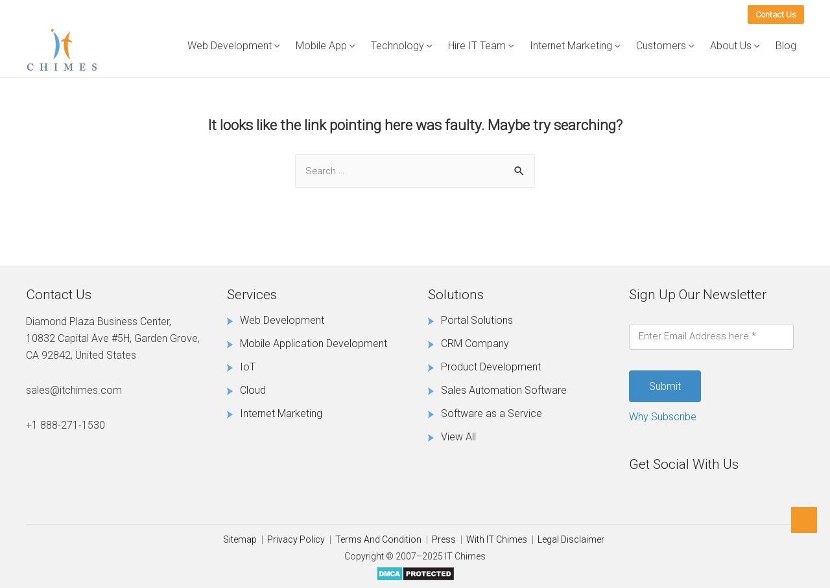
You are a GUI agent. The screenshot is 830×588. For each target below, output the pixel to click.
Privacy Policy (296, 539)
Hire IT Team (477, 46)
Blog (786, 46)
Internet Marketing (571, 46)
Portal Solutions (477, 320)
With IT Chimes (496, 539)
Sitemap (240, 539)
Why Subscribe (662, 417)
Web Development (229, 46)
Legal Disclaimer (571, 539)
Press (444, 539)
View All (458, 437)
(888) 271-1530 (685, 13)
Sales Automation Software (504, 390)
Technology (397, 46)
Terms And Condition (378, 539)
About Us (731, 46)
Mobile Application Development (313, 343)
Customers (661, 46)
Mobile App (321, 46)
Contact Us (775, 14)
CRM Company (475, 343)
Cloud (253, 390)
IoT (247, 367)
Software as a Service (491, 413)
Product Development (491, 367)
